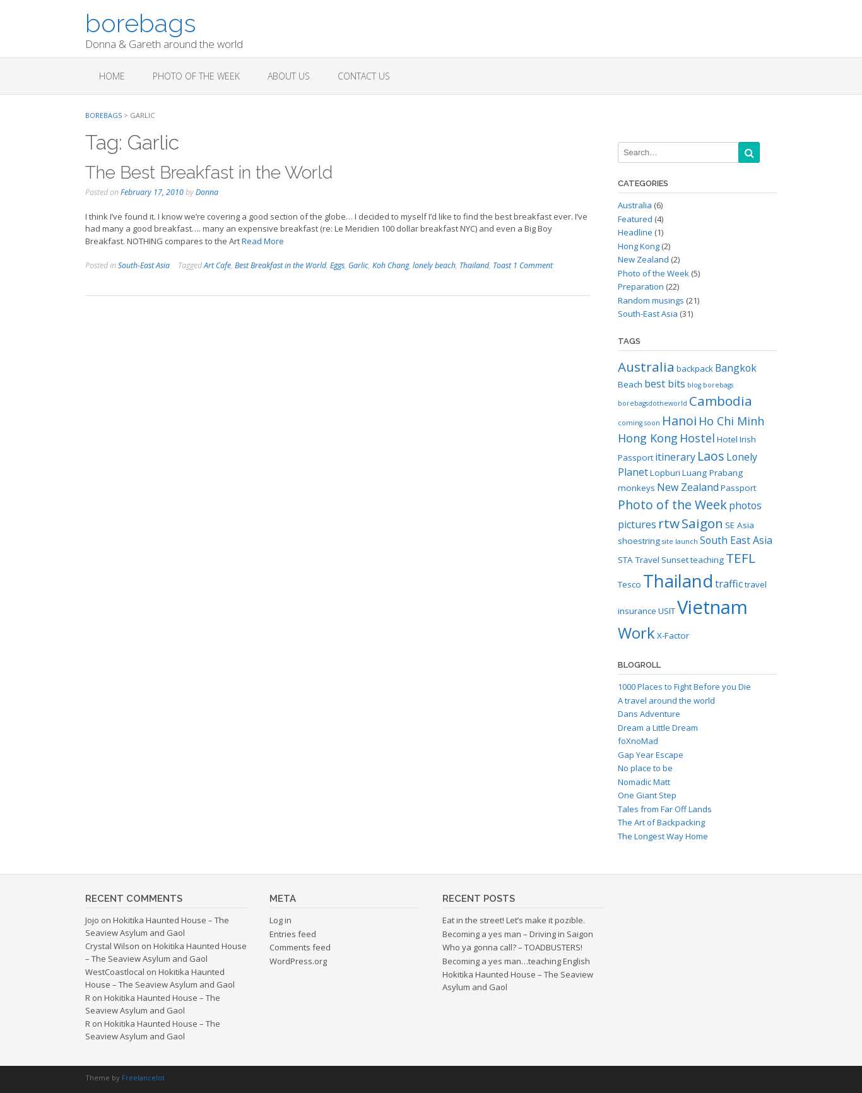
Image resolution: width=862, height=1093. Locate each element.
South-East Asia (144, 265)
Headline (635, 232)
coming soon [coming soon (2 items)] (639, 422)
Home (112, 76)
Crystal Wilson (112, 946)
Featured (635, 219)
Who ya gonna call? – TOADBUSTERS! (512, 947)
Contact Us (364, 76)
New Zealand (643, 259)
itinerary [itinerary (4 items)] (675, 457)
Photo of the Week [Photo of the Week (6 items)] (672, 504)
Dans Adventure (649, 713)
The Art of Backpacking (661, 822)
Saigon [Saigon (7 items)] (702, 523)
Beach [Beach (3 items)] (630, 384)
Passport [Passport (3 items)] (738, 487)
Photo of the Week (196, 76)
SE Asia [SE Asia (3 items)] (739, 525)
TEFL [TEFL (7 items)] (740, 558)
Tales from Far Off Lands (665, 809)
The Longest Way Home (663, 836)
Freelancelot (143, 1077)
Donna (207, 192)
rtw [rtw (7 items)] (669, 523)
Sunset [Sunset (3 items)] (674, 559)
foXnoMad (638, 741)
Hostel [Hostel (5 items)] (697, 438)
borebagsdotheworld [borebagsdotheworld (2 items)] (652, 403)
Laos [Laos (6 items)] (710, 455)
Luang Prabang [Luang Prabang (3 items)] (712, 472)
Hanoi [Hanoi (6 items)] (679, 420)
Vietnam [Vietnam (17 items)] (712, 607)
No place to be (645, 768)
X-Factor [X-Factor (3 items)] (673, 635)
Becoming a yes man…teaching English (516, 961)
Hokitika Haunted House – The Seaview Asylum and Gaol (157, 926)
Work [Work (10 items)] (636, 632)
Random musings (651, 300)
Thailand (474, 265)
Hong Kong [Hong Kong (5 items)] (648, 438)
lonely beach (434, 265)
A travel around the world (666, 700)
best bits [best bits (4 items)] (664, 384)
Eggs (337, 265)
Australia (635, 205)
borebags (140, 22)
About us (289, 76)
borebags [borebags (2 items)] (718, 385)
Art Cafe (217, 265)
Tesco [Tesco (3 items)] (629, 584)
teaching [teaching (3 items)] (707, 559)
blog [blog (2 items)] (694, 385)
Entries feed (292, 934)
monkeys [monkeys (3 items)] (636, 487)
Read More (263, 241)
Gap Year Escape (650, 754)
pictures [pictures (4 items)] (637, 524)
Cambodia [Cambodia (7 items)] (720, 401)
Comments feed (300, 947)
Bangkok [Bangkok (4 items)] (736, 368)
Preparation (641, 286)
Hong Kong (638, 246)
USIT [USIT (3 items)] (666, 611)
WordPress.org (298, 961)
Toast (502, 265)
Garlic (358, 265)
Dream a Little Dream (658, 727)
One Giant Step (647, 795)
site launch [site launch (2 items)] (680, 541)
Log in (280, 920)
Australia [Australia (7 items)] (646, 366)
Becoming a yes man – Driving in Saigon (517, 934)
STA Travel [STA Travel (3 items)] (638, 559)
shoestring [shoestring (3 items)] (639, 540)
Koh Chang (390, 265)
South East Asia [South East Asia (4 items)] (736, 540)
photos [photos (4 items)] (745, 505)
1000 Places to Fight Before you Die (684, 686)
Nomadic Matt (644, 782)
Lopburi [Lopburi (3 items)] (665, 472)
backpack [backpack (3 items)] (694, 368)
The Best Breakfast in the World (209, 172)
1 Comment (533, 265)
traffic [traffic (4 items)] (729, 584)
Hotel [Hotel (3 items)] (727, 439)
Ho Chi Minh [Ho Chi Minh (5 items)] (731, 420)
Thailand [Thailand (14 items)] (678, 581)
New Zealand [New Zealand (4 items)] (688, 487)
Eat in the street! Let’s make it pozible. (513, 920)
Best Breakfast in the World (280, 265)
